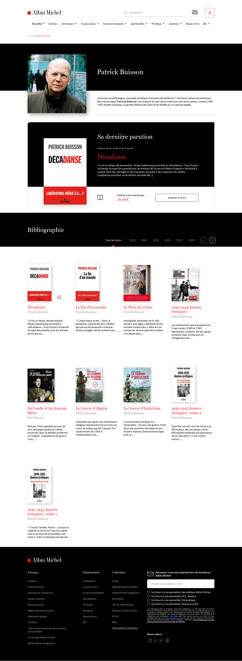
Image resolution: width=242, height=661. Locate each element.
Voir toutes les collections (125, 628)
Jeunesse (88, 610)
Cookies (32, 622)
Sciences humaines (93, 592)
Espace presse (36, 604)
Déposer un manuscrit (40, 592)
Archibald (118, 598)
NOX (115, 616)
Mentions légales (37, 616)
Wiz (114, 622)
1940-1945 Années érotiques (186, 309)
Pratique (88, 604)
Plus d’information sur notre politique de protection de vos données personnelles (180, 621)
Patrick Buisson (38, 312)
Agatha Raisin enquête (125, 586)
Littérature (89, 580)
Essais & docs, (104, 148)
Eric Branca (35, 417)
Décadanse (111, 156)
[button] (203, 240)
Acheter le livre (177, 197)
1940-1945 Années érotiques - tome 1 (42, 512)
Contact (32, 580)
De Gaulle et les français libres (47, 410)
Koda (115, 580)
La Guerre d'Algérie (92, 408)
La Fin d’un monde (91, 307)
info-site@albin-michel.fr (175, 618)
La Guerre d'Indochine (142, 408)
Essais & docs (90, 586)
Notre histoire (36, 586)
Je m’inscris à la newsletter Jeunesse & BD (174, 603)
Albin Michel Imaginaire (41, 643)
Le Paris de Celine (138, 307)
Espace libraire (36, 598)
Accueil (31, 35)
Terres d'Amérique (122, 604)
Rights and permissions (41, 610)
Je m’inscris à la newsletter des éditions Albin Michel (181, 592)
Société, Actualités (123, 148)
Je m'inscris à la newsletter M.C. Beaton (173, 596)
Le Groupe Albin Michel (41, 637)
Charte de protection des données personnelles (47, 630)
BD (85, 622)
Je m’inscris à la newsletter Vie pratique (173, 600)
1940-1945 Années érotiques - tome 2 (186, 410)
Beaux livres (90, 616)
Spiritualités (90, 598)
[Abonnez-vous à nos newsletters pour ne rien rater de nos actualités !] (193, 12)
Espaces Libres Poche (124, 610)
